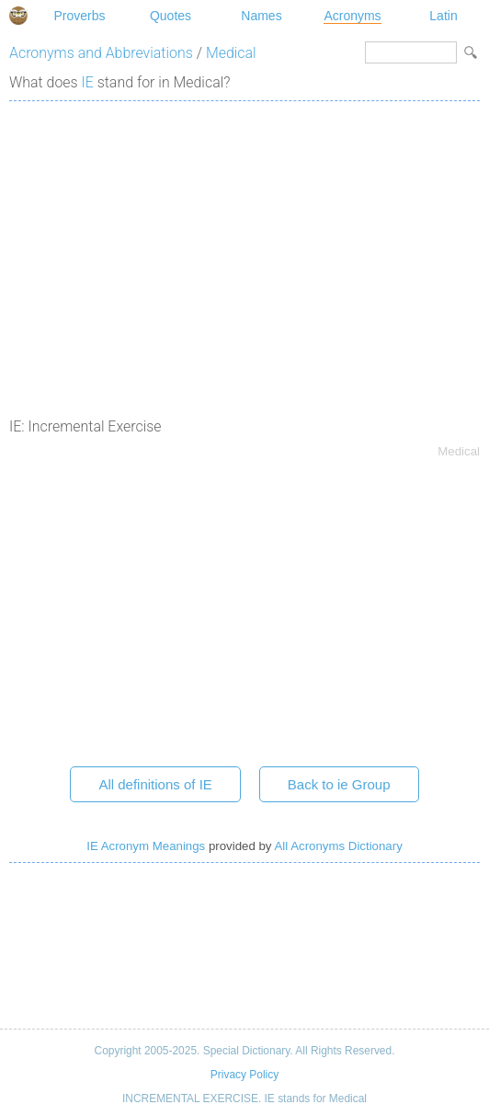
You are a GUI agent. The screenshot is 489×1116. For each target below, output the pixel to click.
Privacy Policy (244, 1074)
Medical (231, 53)
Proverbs (79, 15)
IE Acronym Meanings (145, 846)
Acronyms (352, 15)
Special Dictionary (18, 15)
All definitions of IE (154, 784)
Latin (443, 15)
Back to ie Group (339, 784)
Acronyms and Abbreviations (101, 53)
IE (88, 82)
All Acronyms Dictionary (338, 846)
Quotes (170, 15)
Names (261, 15)
